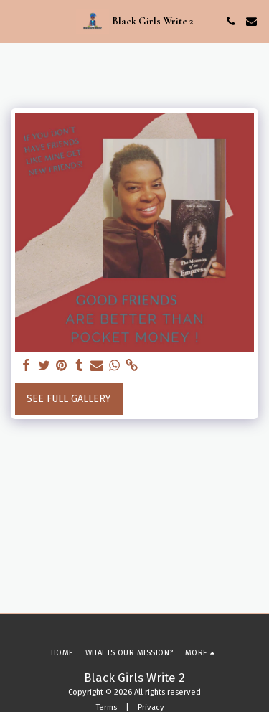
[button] (16, 20)
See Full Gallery (68, 399)
